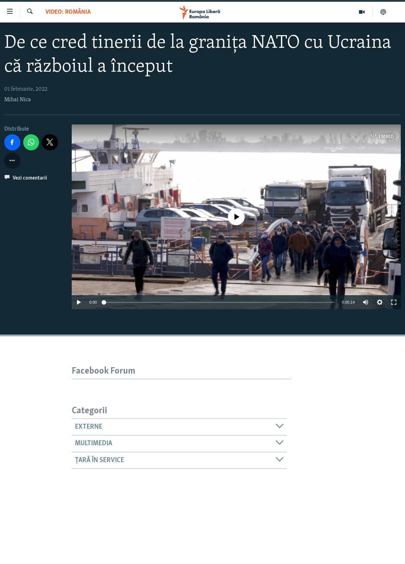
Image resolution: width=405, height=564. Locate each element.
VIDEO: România (68, 12)
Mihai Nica (17, 100)
